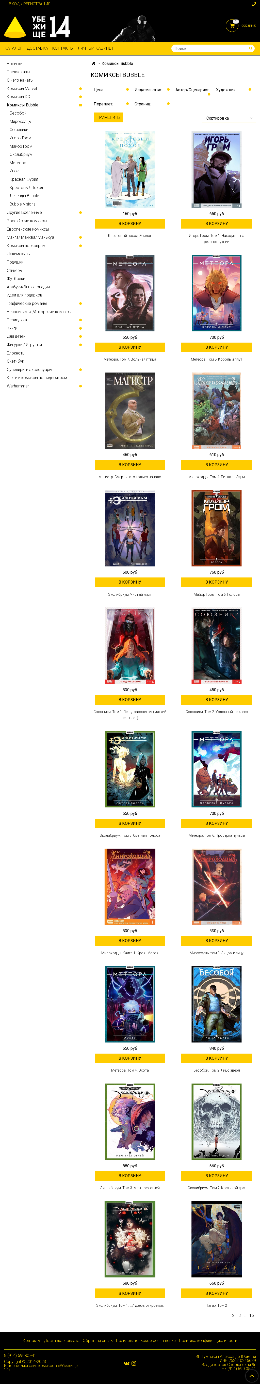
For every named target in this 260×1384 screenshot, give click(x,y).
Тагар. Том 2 (216, 1305)
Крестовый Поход (26, 187)
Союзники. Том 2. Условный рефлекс (217, 712)
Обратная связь (98, 1340)
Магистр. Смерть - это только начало (130, 477)
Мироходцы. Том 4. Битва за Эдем (216, 477)
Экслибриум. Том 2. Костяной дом (216, 1188)
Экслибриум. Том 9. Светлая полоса (130, 835)
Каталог (14, 48)
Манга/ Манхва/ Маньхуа (30, 237)
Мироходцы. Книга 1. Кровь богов (129, 953)
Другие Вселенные (24, 212)
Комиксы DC (18, 96)
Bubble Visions (23, 204)
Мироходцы (20, 121)
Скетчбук (15, 361)
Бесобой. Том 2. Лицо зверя (216, 1070)
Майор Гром (21, 146)
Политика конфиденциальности (208, 1340)
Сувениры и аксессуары (29, 369)
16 (251, 1316)
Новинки (14, 63)
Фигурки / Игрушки (24, 344)
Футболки (16, 278)
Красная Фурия (24, 179)
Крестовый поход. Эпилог (130, 236)
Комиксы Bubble (22, 105)
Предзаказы (18, 71)
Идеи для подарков (24, 295)
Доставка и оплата (61, 1340)
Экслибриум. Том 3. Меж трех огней (130, 1188)
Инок (14, 171)
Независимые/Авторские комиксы (39, 311)
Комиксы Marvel (22, 88)
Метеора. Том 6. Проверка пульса (217, 835)
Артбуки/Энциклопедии (28, 287)
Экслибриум (21, 154)
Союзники (19, 129)
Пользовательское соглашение (146, 1340)
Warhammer (18, 386)
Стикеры (15, 270)
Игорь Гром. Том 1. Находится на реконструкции (216, 239)
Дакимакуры (18, 253)
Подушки (15, 262)
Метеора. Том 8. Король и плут (216, 359)
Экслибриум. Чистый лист (130, 594)
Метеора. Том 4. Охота (130, 1070)
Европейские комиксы (28, 229)
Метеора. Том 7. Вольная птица (130, 359)
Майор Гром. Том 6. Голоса (217, 594)
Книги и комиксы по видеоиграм (37, 377)
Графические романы (27, 303)
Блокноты (16, 353)
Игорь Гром (20, 138)
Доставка (37, 48)
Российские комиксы (27, 220)
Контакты (63, 48)
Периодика (17, 319)
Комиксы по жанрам (26, 245)
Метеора (18, 162)
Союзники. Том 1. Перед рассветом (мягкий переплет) (129, 715)
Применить (108, 117)
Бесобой (18, 113)
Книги (12, 328)
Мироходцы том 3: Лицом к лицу (216, 953)
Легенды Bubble (24, 195)
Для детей (16, 336)
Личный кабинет (96, 48)
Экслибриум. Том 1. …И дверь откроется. (130, 1305)
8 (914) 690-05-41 (20, 1355)
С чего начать (20, 80)
